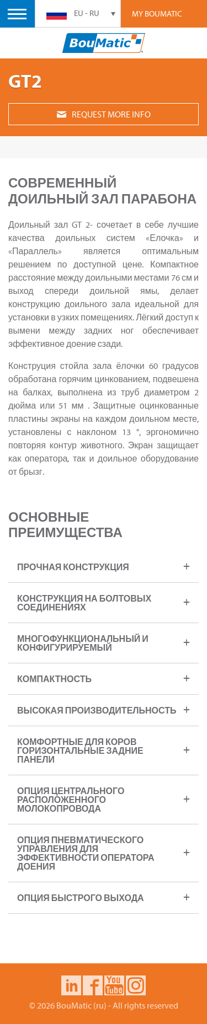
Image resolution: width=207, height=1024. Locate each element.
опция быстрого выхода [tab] (80, 897)
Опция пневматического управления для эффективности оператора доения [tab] (86, 853)
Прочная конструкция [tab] (73, 566)
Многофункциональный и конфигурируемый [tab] (82, 643)
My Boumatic (157, 13)
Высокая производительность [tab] (96, 710)
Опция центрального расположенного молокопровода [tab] (70, 799)
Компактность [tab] (54, 678)
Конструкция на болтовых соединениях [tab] (84, 603)
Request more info (104, 114)
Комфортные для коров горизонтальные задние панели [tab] (80, 750)
